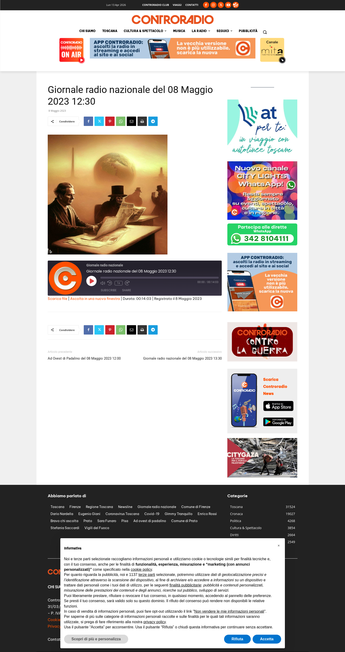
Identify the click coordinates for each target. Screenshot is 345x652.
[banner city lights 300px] (262, 218)
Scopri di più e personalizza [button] (96, 639)
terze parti (146, 575)
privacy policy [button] (154, 622)
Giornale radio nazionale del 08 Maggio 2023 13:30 (182, 358)
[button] (265, 32)
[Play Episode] (91, 281)
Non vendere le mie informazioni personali (229, 611)
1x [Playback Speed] (118, 283)
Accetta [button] (267, 639)
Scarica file (57, 298)
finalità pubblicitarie (185, 585)
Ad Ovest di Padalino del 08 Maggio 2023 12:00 (84, 358)
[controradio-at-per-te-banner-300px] (262, 156)
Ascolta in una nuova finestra (95, 298)
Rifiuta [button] (237, 639)
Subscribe (108, 290)
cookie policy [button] (141, 569)
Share (126, 290)
